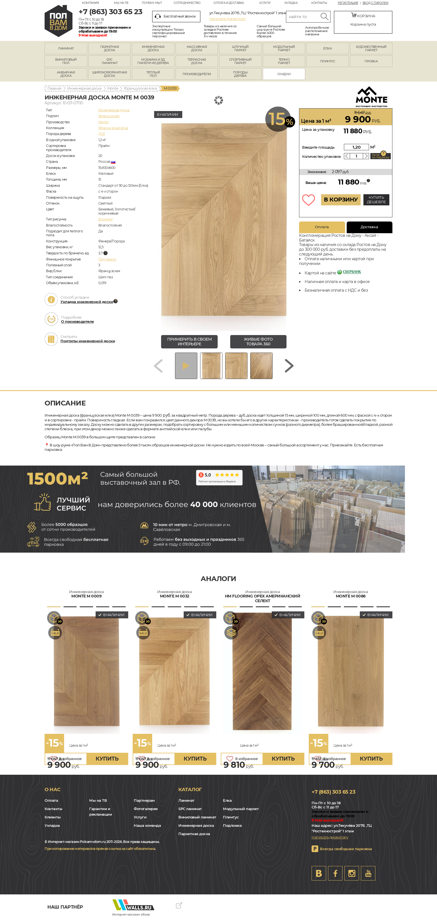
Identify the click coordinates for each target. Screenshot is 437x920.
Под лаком (107, 259)
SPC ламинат (190, 808)
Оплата (322, 227)
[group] (223, 219)
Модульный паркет (241, 808)
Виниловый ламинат (197, 817)
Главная (54, 88)
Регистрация (348, 3)
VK (319, 873)
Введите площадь (318, 147)
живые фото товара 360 (258, 341)
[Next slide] (289, 366)
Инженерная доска (84, 88)
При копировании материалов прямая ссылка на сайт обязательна (100, 849)
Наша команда (147, 825)
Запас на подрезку (381, 156)
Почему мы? (152, 3)
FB (335, 873)
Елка (227, 800)
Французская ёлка (140, 88)
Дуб (101, 134)
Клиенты (53, 817)
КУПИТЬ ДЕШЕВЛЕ (376, 199)
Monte (112, 88)
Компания (90, 3)
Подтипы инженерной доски (87, 341)
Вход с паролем (376, 3)
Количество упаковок (321, 156)
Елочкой (105, 219)
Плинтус (231, 817)
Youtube (368, 873)
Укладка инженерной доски (86, 301)
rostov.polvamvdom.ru (58, 21)
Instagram (351, 873)
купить (107, 759)
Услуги (264, 3)
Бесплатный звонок (175, 16)
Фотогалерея (146, 808)
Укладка (291, 3)
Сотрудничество (187, 3)
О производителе (77, 321)
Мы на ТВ (121, 3)
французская (109, 116)
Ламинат (186, 800)
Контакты (319, 3)
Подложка (232, 825)
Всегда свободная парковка (346, 849)
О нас (52, 789)
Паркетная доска (194, 834)
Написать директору (227, 18)
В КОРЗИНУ (341, 199)
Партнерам (144, 800)
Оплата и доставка (228, 3)
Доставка (369, 227)
